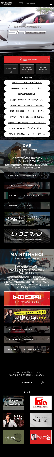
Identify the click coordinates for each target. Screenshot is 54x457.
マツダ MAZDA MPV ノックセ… (27, 105)
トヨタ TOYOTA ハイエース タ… (27, 100)
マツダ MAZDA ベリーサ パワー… (27, 134)
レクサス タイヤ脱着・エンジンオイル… (27, 122)
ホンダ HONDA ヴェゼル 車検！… (27, 128)
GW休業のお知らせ (27, 94)
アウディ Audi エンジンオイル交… (27, 117)
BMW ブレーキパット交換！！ (27, 82)
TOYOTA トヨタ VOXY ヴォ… (27, 88)
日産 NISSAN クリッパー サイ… (27, 111)
